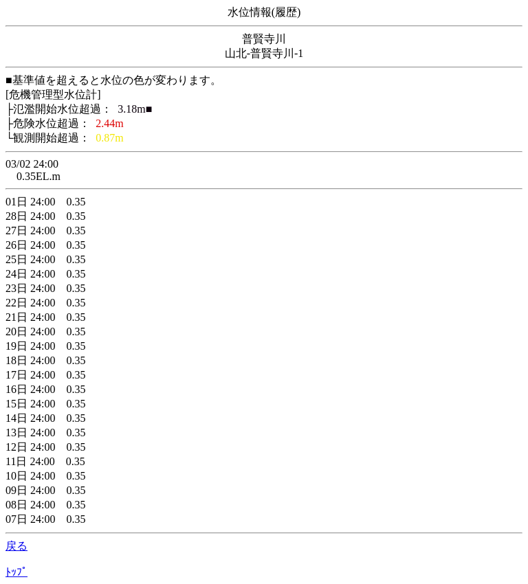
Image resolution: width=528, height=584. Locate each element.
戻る (17, 546)
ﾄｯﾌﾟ (17, 572)
